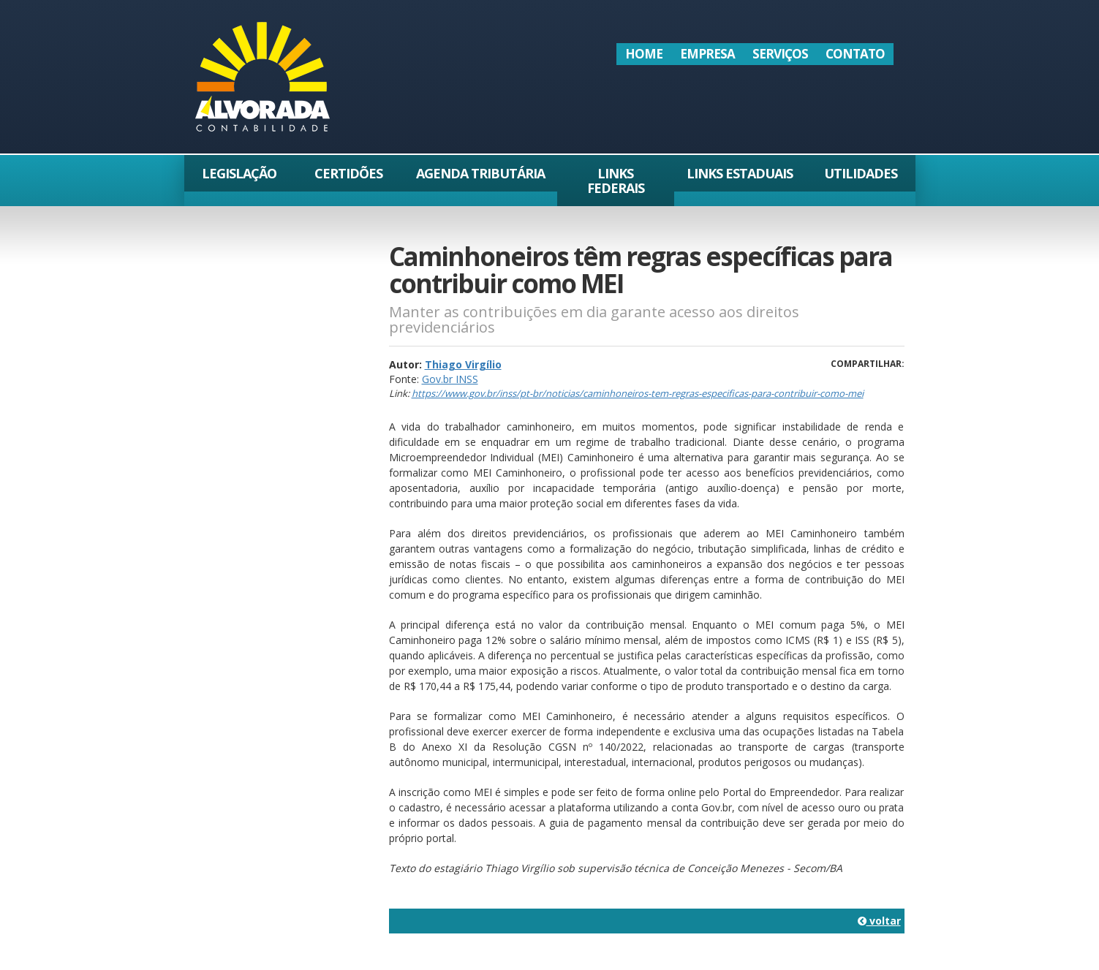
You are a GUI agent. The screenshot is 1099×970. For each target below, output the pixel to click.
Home (643, 53)
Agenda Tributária (480, 173)
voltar (879, 921)
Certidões (348, 173)
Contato (855, 53)
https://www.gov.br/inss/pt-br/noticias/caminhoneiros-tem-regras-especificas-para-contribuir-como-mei (638, 393)
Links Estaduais (740, 173)
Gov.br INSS (450, 379)
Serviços (780, 53)
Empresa (707, 53)
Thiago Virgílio (463, 364)
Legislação (239, 173)
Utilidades (860, 173)
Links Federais (615, 180)
